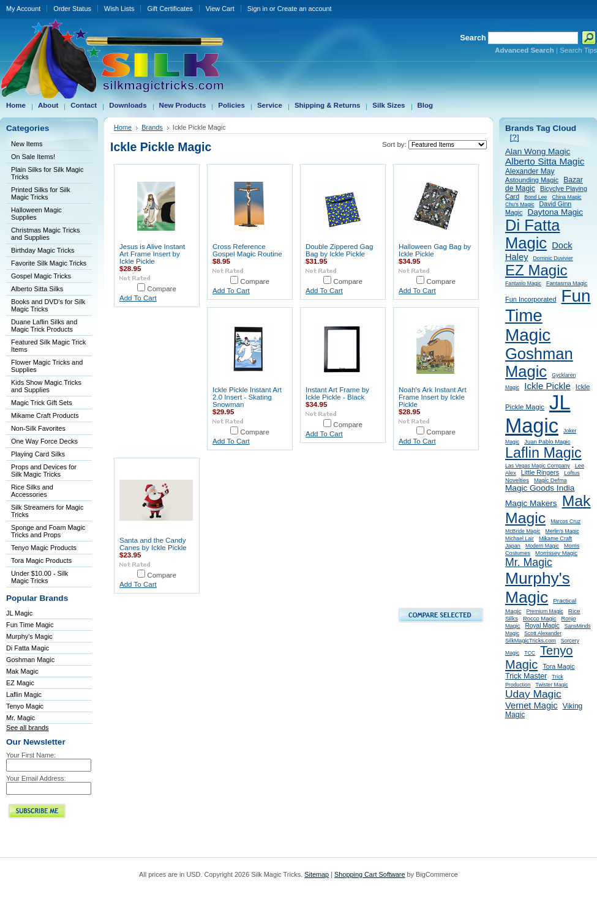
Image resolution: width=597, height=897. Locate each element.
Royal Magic (542, 625)
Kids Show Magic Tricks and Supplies (46, 386)
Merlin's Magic (562, 531)
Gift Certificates (169, 8)
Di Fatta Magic (27, 648)
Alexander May (529, 171)
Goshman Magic (30, 659)
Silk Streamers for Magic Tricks (47, 511)
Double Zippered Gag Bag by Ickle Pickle (339, 250)
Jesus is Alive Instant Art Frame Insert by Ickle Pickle (152, 254)
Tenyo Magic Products (44, 547)
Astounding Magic (531, 180)
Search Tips (578, 50)
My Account (23, 8)
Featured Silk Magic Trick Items (48, 345)
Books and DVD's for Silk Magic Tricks (48, 305)
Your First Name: (31, 755)
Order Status (72, 8)
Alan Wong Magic (537, 151)
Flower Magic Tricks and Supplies (47, 366)
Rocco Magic (540, 618)
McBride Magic (522, 531)
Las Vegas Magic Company (537, 466)
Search (473, 37)
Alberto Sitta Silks (37, 288)
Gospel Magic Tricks (41, 276)
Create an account (304, 8)
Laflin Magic (24, 694)
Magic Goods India (539, 488)
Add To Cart (138, 298)
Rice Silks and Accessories (32, 490)
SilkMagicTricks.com (530, 641)
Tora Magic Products (41, 560)
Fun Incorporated (531, 299)
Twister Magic (552, 685)
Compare (161, 288)
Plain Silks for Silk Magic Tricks (47, 173)
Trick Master (526, 676)
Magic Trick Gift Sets (41, 402)
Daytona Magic (555, 212)
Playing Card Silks (38, 454)
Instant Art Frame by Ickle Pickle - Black (337, 393)
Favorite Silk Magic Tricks (48, 263)
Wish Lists (119, 8)
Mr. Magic (20, 717)
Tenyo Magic (24, 706)
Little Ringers (540, 472)
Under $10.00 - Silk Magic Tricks (39, 577)
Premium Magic (544, 611)
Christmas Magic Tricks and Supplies (45, 233)
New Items (26, 143)
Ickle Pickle (547, 386)
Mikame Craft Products (45, 415)
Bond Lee (535, 197)
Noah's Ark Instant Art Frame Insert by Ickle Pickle (433, 397)
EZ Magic (20, 683)
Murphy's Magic (29, 636)
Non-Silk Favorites (38, 428)
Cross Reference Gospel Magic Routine (247, 250)
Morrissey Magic (556, 552)
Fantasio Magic (523, 283)
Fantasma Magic (566, 283)
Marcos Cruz (565, 521)
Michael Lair (519, 538)
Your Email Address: (36, 778)
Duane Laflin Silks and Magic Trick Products (44, 325)
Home (123, 127)
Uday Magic (533, 694)
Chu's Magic (520, 204)
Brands (152, 127)
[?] (514, 137)
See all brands (27, 727)
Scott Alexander (542, 633)
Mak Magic (22, 671)
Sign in (257, 8)
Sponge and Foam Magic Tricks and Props (48, 531)
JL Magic (19, 613)
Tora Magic (558, 666)
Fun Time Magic (29, 624)
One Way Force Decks (44, 441)
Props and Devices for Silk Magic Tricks (44, 470)
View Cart (220, 8)
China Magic (566, 197)
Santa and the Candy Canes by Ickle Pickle (153, 544)
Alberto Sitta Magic (545, 161)
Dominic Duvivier (553, 258)
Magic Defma (550, 480)
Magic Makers (531, 503)
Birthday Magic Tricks (42, 250)
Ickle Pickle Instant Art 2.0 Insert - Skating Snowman (247, 397)
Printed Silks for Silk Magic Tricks (40, 193)
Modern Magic (542, 546)
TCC (529, 653)
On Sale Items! (33, 156)
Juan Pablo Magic (547, 441)
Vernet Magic (531, 705)
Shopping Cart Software (369, 874)
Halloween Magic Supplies (36, 213)
